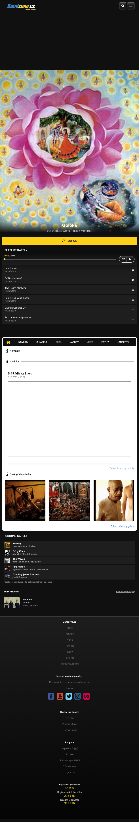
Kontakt (70, 754)
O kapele (41, 342)
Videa (90, 342)
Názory (74, 342)
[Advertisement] (69, 39)
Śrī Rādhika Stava (20, 373)
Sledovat (69, 241)
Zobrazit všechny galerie (122, 526)
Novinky (23, 342)
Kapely (70, 628)
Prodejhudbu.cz (69, 724)
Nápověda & (70, 748)
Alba (59, 342)
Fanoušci (70, 646)
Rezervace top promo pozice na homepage (70, 682)
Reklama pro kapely (125, 591)
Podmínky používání (70, 760)
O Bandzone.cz (69, 766)
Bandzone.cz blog (70, 664)
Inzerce (69, 688)
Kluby (70, 652)
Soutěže (70, 658)
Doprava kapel (70, 730)
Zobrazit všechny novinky (122, 468)
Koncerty (123, 342)
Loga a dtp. (69, 772)
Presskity (70, 718)
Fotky (105, 342)
